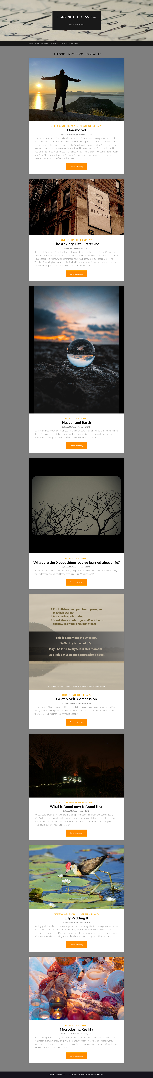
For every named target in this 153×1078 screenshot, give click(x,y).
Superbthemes (98, 1075)
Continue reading (76, 166)
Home (31, 43)
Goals (72, 914)
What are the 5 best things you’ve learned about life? (76, 562)
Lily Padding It (76, 918)
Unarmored (76, 130)
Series (63, 43)
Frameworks (60, 914)
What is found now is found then (76, 806)
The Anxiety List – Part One (76, 244)
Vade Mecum (54, 43)
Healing (60, 802)
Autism (74, 126)
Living (64, 240)
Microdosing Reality (41, 43)
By (69, 134)
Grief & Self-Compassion (76, 699)
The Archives (73, 43)
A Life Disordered (60, 126)
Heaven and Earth (76, 422)
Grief (64, 695)
